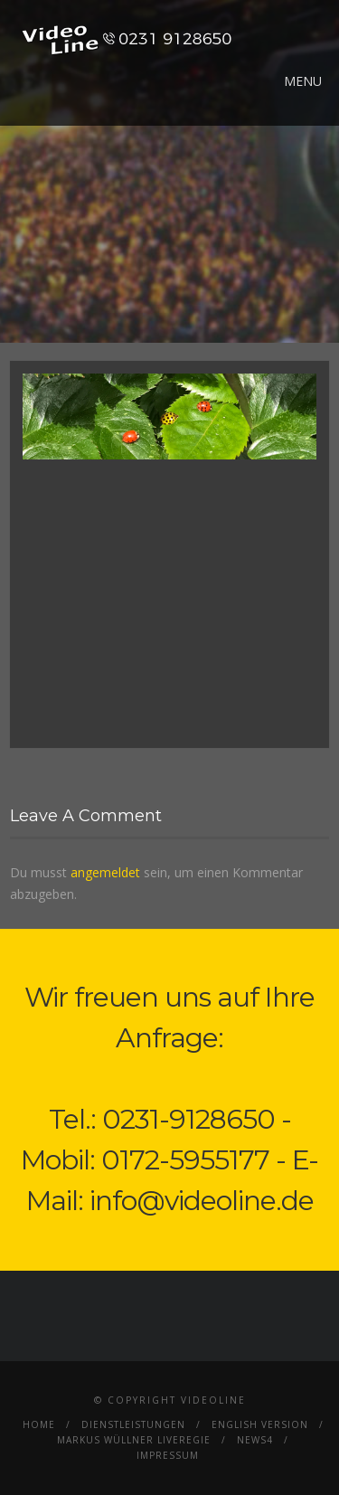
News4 (255, 1439)
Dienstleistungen (133, 1424)
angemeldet (105, 872)
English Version (260, 1424)
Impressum (168, 1455)
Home (39, 1424)
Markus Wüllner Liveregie (134, 1439)
